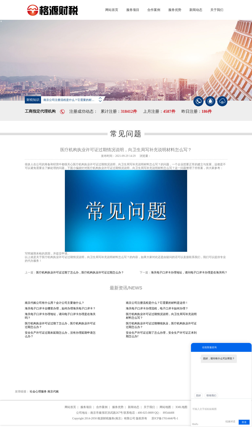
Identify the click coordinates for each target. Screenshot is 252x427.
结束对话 (230, 421)
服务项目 (132, 10)
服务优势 (174, 10)
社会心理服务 (38, 391)
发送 (244, 422)
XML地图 (181, 407)
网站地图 (165, 407)
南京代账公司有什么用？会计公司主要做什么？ (54, 302)
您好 (198, 395)
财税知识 (32, 99)
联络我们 (211, 395)
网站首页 (111, 10)
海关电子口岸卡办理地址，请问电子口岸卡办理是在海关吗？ (189, 272)
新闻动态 (195, 10)
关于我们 (216, 10)
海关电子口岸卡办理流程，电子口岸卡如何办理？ (157, 308)
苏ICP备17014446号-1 (165, 418)
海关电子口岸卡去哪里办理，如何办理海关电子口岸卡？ (60, 308)
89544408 (168, 412)
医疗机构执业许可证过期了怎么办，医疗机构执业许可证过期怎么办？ (80, 272)
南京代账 (53, 391)
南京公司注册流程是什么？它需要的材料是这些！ (74, 99)
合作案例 (153, 10)
